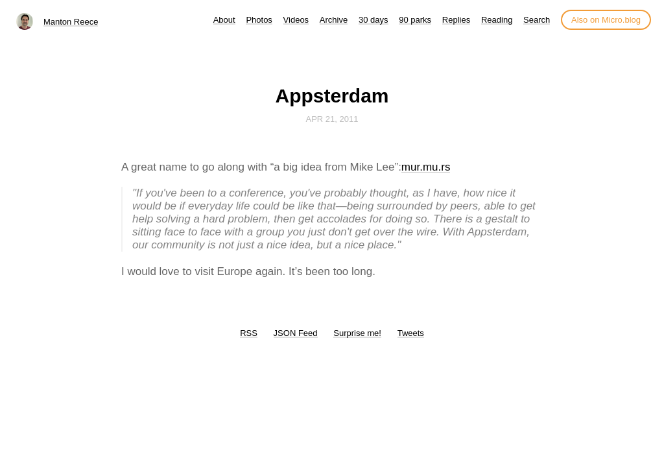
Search (536, 20)
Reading (496, 20)
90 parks (415, 20)
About (224, 20)
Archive (334, 20)
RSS (248, 333)
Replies (456, 20)
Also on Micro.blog (606, 20)
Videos (296, 20)
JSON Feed (296, 333)
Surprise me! (357, 333)
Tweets (410, 333)
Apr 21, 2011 (332, 119)
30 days (373, 20)
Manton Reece (71, 22)
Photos (259, 20)
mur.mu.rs (426, 167)
